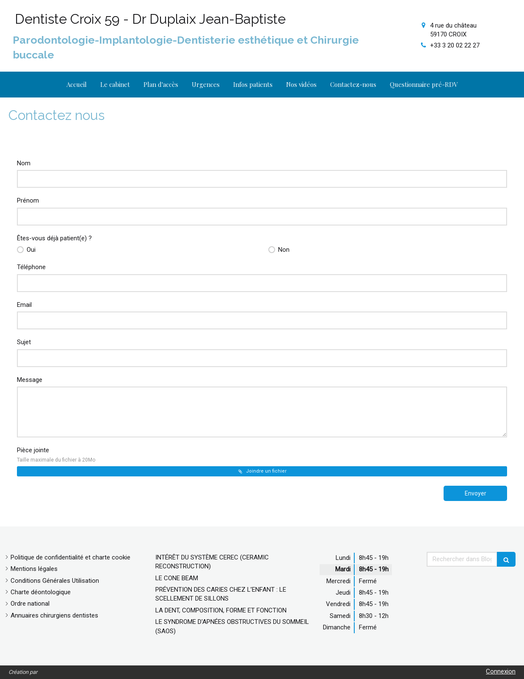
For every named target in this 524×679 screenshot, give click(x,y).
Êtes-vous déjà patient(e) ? (54, 238)
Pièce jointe (56, 454)
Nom (23, 163)
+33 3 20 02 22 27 (455, 45)
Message (29, 380)
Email (24, 305)
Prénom (28, 200)
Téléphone (31, 267)
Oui (30, 249)
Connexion (501, 671)
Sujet (24, 342)
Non (283, 249)
